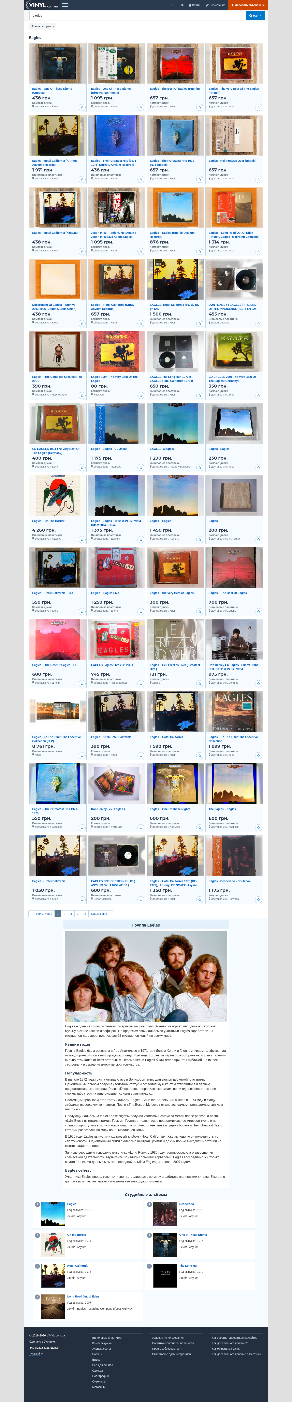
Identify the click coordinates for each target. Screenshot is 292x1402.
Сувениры (99, 1381)
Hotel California (77, 1265)
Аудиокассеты (101, 1348)
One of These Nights (193, 1234)
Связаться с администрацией (171, 1354)
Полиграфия (100, 1376)
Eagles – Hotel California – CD (52, 593)
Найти (255, 15)
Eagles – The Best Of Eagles (228, 593)
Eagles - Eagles (219, 448)
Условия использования (168, 1337)
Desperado (186, 1204)
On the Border (76, 1234)
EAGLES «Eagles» (162, 448)
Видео (96, 1359)
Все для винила (102, 1365)
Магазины (98, 1387)
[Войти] (194, 5)
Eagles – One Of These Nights (170, 809)
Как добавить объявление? (230, 1343)
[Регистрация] (215, 5)
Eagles (213, 521)
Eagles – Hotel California (166, 737)
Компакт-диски (102, 1343)
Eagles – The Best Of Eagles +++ (54, 665)
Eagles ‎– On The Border (48, 521)
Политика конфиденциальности (173, 1343)
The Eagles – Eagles (222, 809)
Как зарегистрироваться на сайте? (234, 1337)
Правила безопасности (167, 1348)
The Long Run (188, 1265)
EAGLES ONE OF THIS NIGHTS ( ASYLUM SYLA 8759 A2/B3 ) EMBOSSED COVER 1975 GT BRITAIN (116, 885)
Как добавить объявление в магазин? (236, 1354)
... (78, 913)
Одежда (97, 1370)
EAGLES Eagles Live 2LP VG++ (112, 665)
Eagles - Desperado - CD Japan (230, 881)
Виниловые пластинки (106, 1337)
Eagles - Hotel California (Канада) (55, 232)
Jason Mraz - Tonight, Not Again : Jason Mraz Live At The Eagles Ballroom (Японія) (113, 236)
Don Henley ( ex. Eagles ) (108, 809)
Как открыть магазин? (226, 1348)
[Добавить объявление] (248, 5)
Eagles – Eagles (160, 521)
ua (182, 5)
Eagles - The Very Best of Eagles (172, 593)
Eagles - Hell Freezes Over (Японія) (233, 160)
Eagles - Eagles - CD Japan (109, 448)
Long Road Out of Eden (83, 1296)
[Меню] (65, 5)
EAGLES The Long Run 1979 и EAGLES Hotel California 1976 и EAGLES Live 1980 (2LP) (171, 381)
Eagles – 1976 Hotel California (111, 737)
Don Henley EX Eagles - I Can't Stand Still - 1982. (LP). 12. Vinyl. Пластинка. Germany (234, 669)
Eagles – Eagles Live (105, 593)
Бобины (97, 1354)
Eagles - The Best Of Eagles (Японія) (175, 88)
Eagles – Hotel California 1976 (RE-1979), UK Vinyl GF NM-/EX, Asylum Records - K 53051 (174, 885)
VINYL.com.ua (56, 1335)
